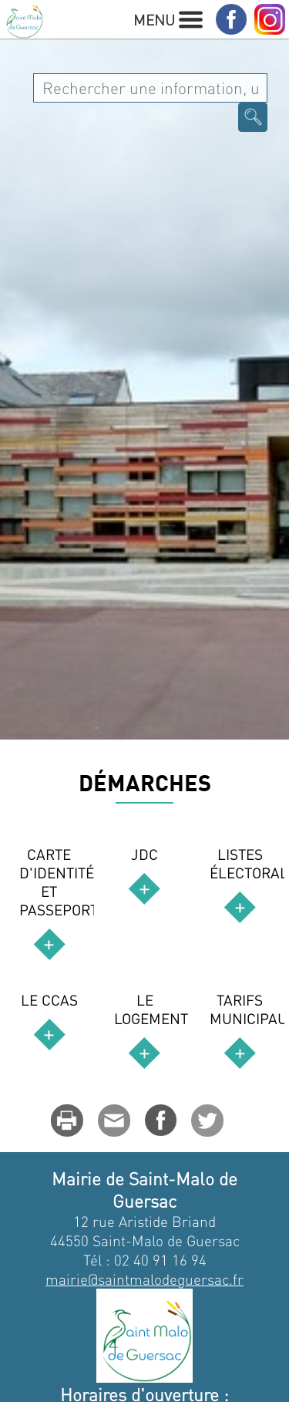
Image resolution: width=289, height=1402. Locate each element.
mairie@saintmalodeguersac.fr (144, 1279)
